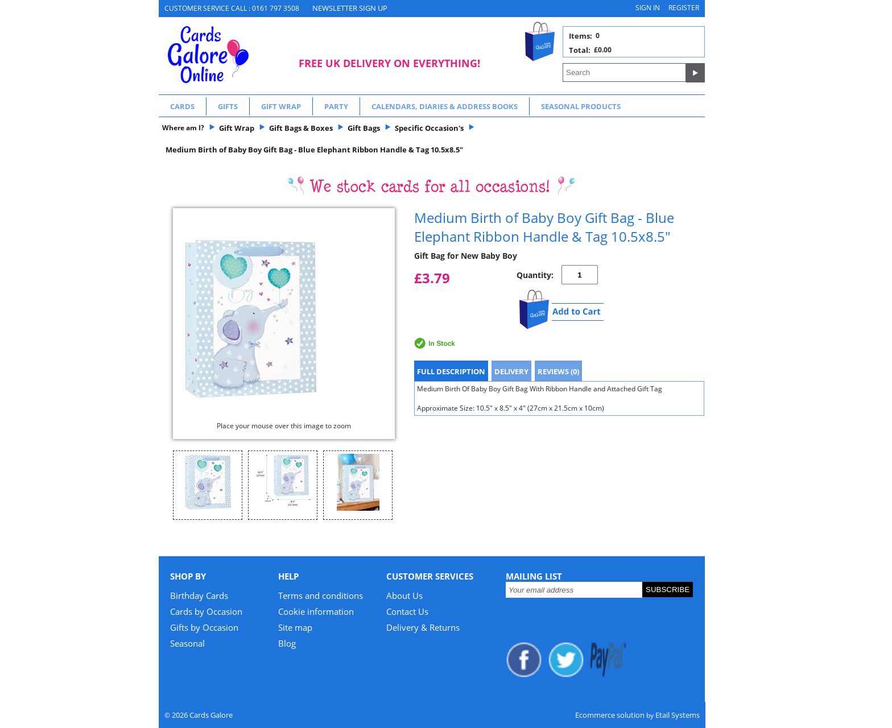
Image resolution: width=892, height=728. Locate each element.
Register (683, 8)
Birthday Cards (199, 595)
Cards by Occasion (206, 611)
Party (336, 106)
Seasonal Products (581, 106)
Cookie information (316, 611)
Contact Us (407, 611)
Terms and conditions (320, 595)
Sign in (647, 8)
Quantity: (535, 275)
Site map (295, 627)
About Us (404, 595)
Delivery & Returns (423, 627)
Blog (287, 643)
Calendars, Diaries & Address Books (444, 106)
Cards (182, 106)
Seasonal (187, 643)
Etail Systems (677, 715)
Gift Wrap (281, 106)
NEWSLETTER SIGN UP (349, 8)
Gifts (228, 106)
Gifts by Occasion (204, 627)
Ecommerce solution (610, 715)
